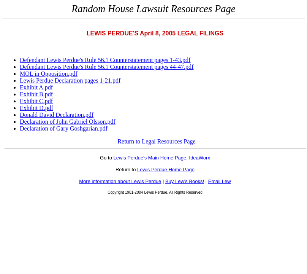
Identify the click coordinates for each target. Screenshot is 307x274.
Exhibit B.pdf (36, 94)
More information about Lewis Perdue (120, 181)
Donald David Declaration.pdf (56, 115)
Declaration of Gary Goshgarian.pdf (64, 128)
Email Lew (219, 181)
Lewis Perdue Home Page (166, 169)
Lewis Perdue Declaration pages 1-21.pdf (70, 80)
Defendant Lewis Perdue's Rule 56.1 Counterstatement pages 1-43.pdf (105, 60)
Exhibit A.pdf (36, 87)
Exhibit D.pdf (36, 108)
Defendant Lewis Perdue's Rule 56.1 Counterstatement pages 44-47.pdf (106, 67)
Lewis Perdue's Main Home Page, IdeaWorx (162, 158)
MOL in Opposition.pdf (49, 73)
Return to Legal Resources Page (154, 141)
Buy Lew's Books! (184, 181)
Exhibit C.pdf (36, 101)
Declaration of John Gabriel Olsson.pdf (68, 121)
